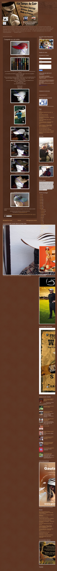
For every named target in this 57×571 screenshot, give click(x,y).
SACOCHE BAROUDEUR (48, 453)
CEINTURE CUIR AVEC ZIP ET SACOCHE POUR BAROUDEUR (49, 419)
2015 (41, 203)
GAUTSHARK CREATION (43, 240)
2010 (41, 235)
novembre (42, 211)
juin (41, 218)
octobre (42, 212)
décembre (42, 209)
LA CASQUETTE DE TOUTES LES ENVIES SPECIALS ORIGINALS (48, 438)
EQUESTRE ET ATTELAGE (43, 114)
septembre (43, 214)
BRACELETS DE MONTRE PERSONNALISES (48, 412)
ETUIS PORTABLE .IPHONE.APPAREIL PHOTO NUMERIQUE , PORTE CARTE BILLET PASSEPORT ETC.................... (45, 126)
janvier (42, 232)
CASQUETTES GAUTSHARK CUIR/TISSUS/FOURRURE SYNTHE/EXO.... (48, 443)
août (42, 215)
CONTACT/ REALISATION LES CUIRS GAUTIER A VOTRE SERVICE (49, 400)
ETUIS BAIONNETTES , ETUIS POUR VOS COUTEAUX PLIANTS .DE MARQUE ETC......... (46, 123)
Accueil (19, 220)
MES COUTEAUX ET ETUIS (43, 517)
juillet (42, 217)
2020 (41, 196)
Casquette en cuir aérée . (45, 227)
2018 (41, 199)
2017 (41, 200)
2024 (41, 194)
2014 (41, 205)
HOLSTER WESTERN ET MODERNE (45, 129)
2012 (41, 208)
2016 (41, 202)
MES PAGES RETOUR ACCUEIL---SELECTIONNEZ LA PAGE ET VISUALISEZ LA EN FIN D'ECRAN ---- (46, 512)
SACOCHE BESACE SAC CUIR (44, 128)
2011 (41, 234)
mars (42, 223)
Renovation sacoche (44, 228)
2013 (41, 206)
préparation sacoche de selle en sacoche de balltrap (49, 406)
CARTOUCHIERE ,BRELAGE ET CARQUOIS (46, 518)
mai (41, 220)
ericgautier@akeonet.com (22, 212)
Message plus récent (7, 220)
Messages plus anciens (31, 220)
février (42, 230)
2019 (41, 197)
